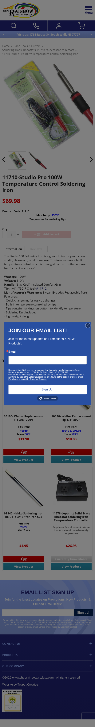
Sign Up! (47, 389)
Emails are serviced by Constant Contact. (27, 379)
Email (12, 351)
